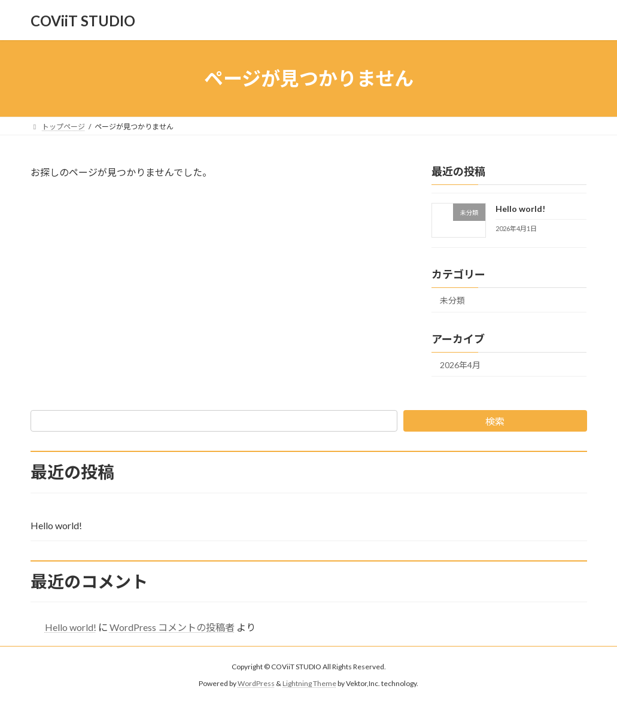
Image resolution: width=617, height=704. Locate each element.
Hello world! (520, 209)
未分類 (452, 300)
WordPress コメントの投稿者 (172, 627)
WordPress (256, 683)
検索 (494, 421)
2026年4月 (460, 365)
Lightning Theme (309, 683)
